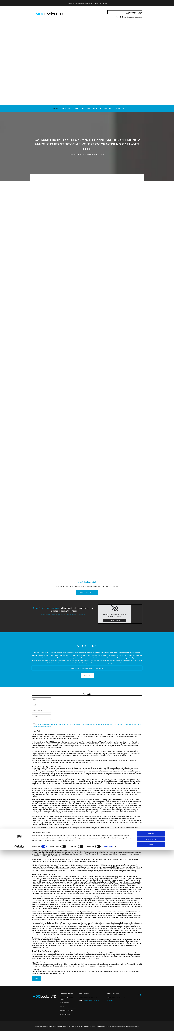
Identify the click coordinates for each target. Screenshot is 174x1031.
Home (55, 108)
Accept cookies (114, 621)
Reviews (107, 108)
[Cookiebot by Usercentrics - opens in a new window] (19, 1027)
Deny (151, 1025)
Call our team (138, 660)
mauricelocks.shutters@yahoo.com (91, 1000)
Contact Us (119, 108)
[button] (87, 592)
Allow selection (151, 1019)
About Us (97, 108)
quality (87, 660)
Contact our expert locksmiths (46, 608)
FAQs (77, 108)
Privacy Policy (110, 1000)
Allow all (151, 1014)
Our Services (66, 108)
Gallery (86, 108)
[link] (114, 608)
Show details (108, 1027)
